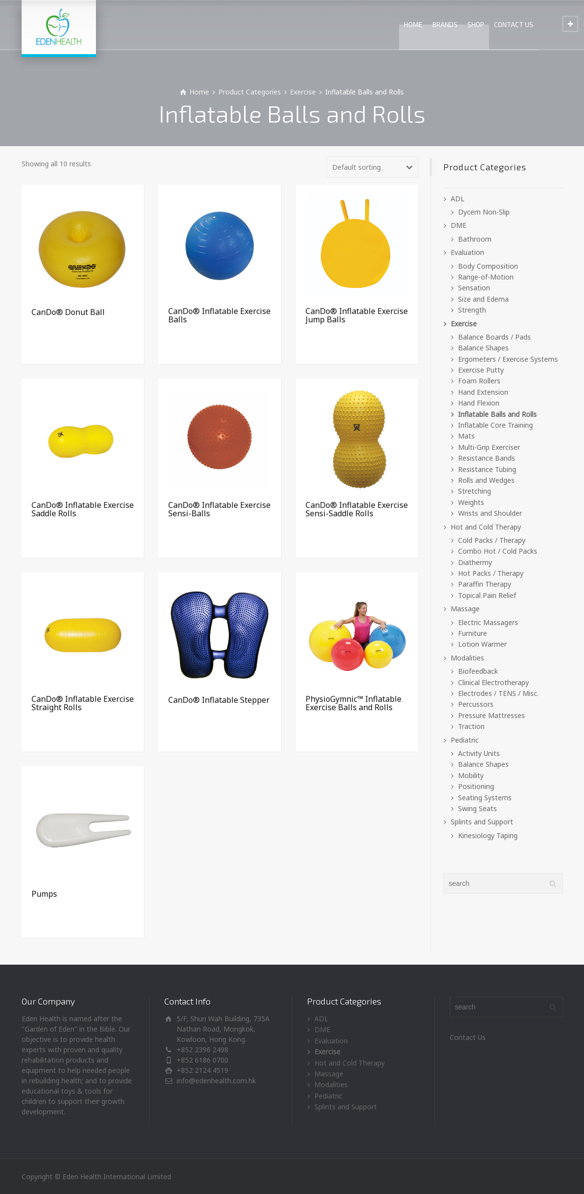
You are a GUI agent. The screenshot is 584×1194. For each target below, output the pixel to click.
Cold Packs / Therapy (491, 540)
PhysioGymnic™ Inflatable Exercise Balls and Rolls (353, 703)
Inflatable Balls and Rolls (497, 414)
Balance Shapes (483, 347)
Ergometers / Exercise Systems (508, 359)
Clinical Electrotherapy (493, 682)
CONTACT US (513, 24)
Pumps (44, 893)
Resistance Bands (486, 458)
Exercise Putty (481, 370)
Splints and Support (482, 821)
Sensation (474, 287)
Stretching (474, 491)
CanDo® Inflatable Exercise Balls (219, 315)
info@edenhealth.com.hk (216, 1080)
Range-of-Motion (486, 277)
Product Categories (249, 91)
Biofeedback (478, 671)
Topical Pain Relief (487, 595)
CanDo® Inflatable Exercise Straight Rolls (82, 703)
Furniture (472, 633)
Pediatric (465, 740)
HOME (413, 24)
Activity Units (479, 753)
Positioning (476, 786)
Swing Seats (477, 808)
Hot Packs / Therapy (490, 573)
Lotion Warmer (482, 644)
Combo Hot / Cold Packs (497, 551)
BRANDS (445, 24)
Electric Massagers (488, 622)
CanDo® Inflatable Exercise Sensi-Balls (219, 509)
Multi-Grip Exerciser (489, 447)
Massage (465, 608)
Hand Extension (483, 392)
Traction (471, 726)
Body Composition (488, 266)
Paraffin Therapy (484, 584)
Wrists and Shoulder (490, 513)
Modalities (467, 657)
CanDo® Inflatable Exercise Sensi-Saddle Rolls (357, 509)
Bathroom (475, 239)
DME (458, 225)
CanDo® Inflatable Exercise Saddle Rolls (82, 509)
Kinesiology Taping (488, 835)
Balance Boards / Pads (494, 337)
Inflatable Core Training (495, 425)
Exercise (303, 91)
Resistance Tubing (487, 469)
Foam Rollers (479, 380)
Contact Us (468, 1037)
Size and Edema (483, 299)
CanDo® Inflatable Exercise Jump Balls (357, 315)
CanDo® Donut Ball (68, 312)
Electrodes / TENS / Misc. (498, 693)
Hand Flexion (478, 403)
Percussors (475, 704)
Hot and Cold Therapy (486, 527)
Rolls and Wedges (486, 480)
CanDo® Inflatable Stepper (219, 699)
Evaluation (467, 252)
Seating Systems (485, 797)
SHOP (475, 24)
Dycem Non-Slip (484, 212)
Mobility (471, 775)
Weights (471, 502)
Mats (466, 435)
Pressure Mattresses (491, 715)
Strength (472, 309)
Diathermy (475, 562)
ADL (457, 198)
